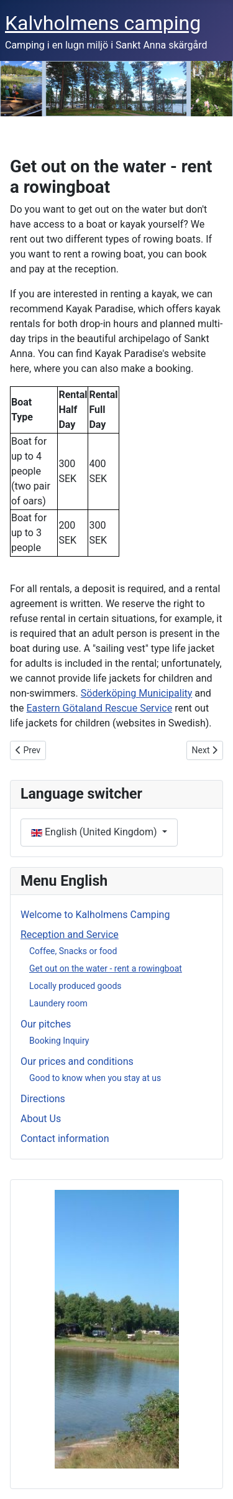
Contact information (65, 1138)
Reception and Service (70, 934)
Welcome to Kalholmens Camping (95, 915)
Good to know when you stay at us (95, 1078)
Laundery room (58, 1003)
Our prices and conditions (77, 1061)
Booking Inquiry (59, 1041)
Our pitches (46, 1024)
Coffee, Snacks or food (73, 951)
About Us (41, 1119)
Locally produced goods (75, 986)
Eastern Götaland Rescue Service (100, 708)
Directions (43, 1099)
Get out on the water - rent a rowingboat (105, 968)
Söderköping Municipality (137, 693)
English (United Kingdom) (95, 832)
